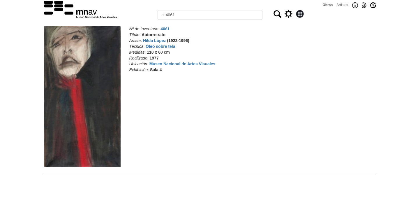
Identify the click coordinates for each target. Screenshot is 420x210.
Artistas (342, 5)
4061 (165, 29)
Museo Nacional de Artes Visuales (182, 64)
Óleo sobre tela (160, 46)
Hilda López (154, 40)
